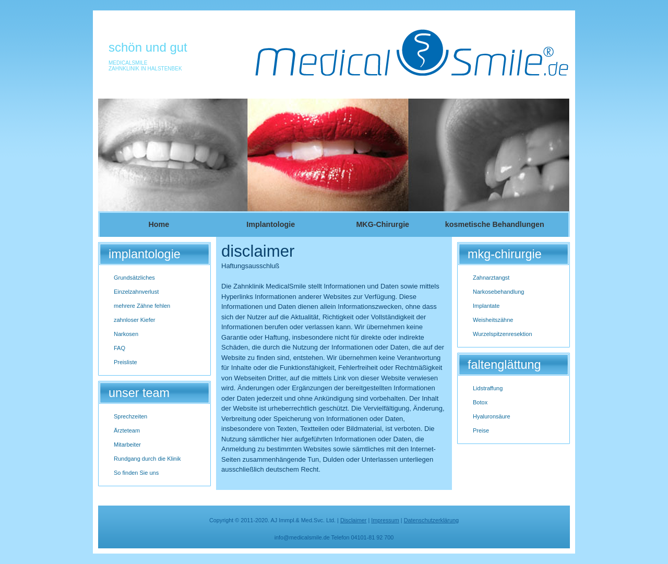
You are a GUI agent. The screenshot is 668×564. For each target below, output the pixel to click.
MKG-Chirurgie (382, 224)
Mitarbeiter (127, 444)
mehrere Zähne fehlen (142, 306)
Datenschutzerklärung (431, 520)
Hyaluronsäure (491, 416)
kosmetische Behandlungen (494, 224)
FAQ (119, 348)
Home (158, 224)
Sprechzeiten (130, 416)
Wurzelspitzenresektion (502, 334)
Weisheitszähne (493, 320)
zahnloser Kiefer (135, 320)
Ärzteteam (127, 430)
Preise (481, 430)
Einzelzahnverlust (136, 292)
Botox (480, 402)
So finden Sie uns (136, 473)
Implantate (486, 306)
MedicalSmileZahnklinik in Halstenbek (145, 65)
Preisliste (125, 362)
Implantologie (270, 224)
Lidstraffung (488, 388)
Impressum (385, 520)
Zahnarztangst (491, 277)
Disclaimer (353, 520)
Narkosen (126, 334)
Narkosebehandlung (498, 292)
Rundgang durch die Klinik (147, 458)
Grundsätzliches (134, 277)
